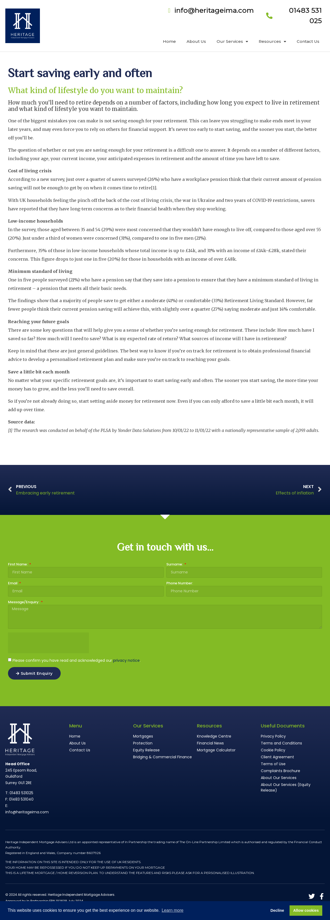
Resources (272, 41)
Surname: (175, 565)
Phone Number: (179, 583)
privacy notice (126, 660)
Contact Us (308, 41)
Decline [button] (277, 910)
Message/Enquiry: (24, 602)
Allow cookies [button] (306, 910)
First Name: (18, 565)
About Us (196, 41)
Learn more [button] (172, 910)
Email (13, 583)
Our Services (232, 41)
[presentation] (48, 642)
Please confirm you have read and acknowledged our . (77, 660)
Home (169, 41)
